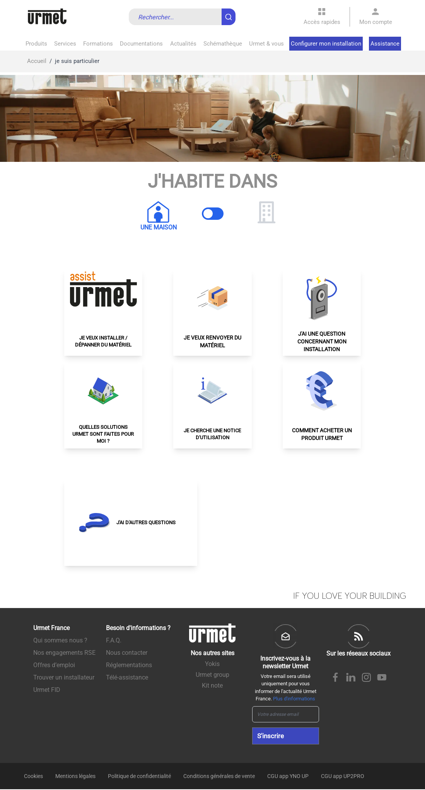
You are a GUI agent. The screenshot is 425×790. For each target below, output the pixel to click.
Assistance (384, 43)
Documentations (141, 43)
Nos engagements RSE (64, 652)
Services (65, 43)
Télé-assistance (127, 677)
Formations (98, 43)
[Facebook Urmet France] (335, 678)
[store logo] (47, 17)
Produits (36, 43)
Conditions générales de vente (219, 777)
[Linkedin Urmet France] (350, 678)
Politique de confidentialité (139, 777)
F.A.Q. (113, 640)
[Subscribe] (285, 736)
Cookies (33, 777)
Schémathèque (222, 43)
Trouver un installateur (63, 677)
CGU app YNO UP (288, 777)
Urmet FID (46, 689)
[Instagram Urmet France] (366, 678)
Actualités (183, 43)
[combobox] (182, 16)
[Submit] (230, 13)
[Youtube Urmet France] (381, 678)
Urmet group (212, 674)
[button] (103, 312)
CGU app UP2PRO (342, 777)
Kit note (212, 685)
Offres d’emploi (54, 665)
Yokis (212, 664)
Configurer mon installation (326, 43)
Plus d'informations (294, 699)
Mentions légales (75, 777)
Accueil (36, 61)
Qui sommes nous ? (60, 640)
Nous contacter (126, 652)
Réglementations (129, 665)
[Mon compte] (375, 17)
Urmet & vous (266, 43)
